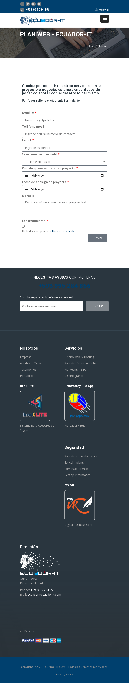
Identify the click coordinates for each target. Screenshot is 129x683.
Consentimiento (34, 221)
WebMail (102, 9)
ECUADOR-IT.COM (54, 667)
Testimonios (28, 369)
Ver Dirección (27, 631)
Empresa (25, 357)
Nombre (28, 113)
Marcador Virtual (75, 425)
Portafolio (26, 376)
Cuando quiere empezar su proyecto (49, 168)
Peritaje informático (77, 475)
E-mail (27, 140)
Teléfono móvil (33, 126)
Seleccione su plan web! (39, 154)
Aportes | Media (31, 363)
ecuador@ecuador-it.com (44, 595)
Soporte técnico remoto (80, 363)
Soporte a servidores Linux (82, 456)
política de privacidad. (63, 231)
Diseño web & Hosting (79, 357)
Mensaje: (28, 196)
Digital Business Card (78, 525)
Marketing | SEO (75, 369)
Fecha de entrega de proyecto (44, 182)
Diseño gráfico (74, 376)
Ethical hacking (74, 462)
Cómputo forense (76, 469)
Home (91, 46)
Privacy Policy (64, 674)
